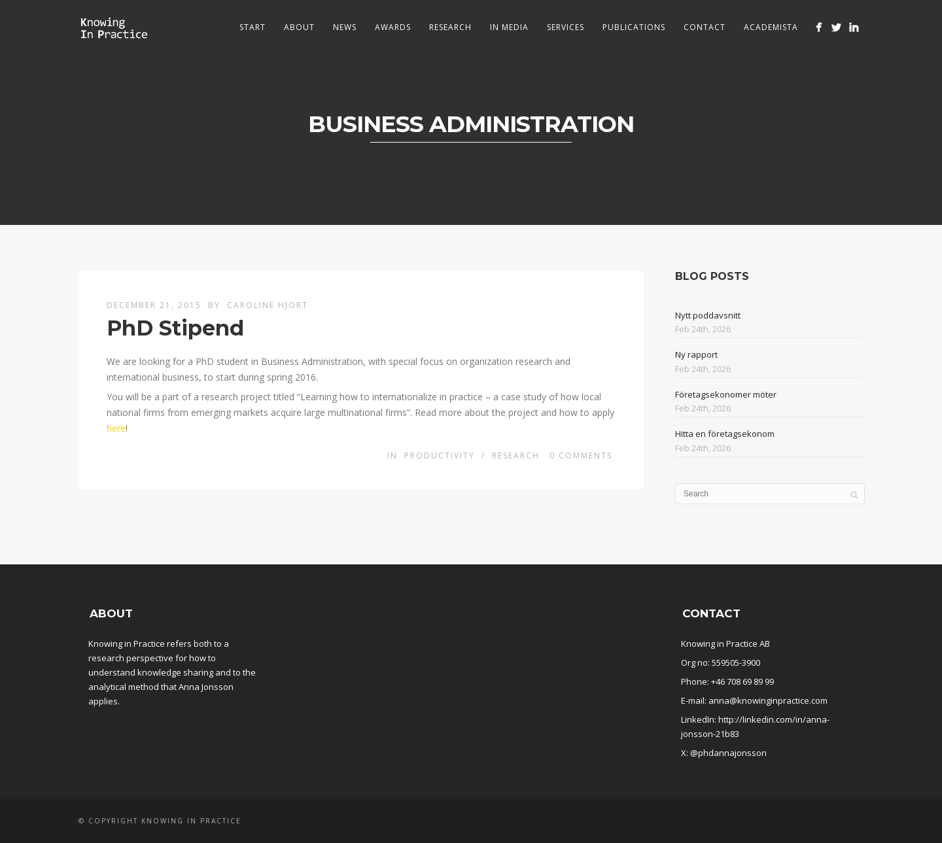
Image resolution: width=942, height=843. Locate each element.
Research (450, 27)
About (299, 27)
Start (252, 27)
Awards (393, 27)
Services (565, 27)
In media (509, 27)
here (116, 428)
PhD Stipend (175, 328)
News (345, 27)
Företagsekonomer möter (725, 394)
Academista (771, 27)
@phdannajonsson (728, 753)
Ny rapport (696, 354)
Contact (704, 27)
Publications (633, 27)
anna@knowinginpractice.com (768, 700)
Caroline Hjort (267, 305)
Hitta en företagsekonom (725, 433)
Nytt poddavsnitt (708, 315)
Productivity (439, 455)
